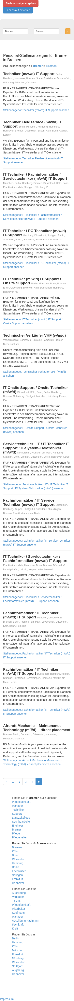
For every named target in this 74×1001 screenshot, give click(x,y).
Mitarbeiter (18, 908)
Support (17, 813)
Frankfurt (17, 879)
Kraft (15, 928)
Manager (17, 805)
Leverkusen (19, 871)
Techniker (18, 809)
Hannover (18, 883)
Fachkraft (17, 924)
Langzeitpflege (21, 817)
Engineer (17, 825)
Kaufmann (18, 912)
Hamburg (17, 863)
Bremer (16, 829)
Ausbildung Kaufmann (25, 920)
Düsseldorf (18, 859)
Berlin (15, 867)
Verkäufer (18, 896)
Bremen (17, 847)
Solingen (17, 875)
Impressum (7, 999)
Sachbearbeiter (21, 821)
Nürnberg (17, 958)
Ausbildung (19, 892)
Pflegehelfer (19, 837)
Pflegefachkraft (21, 801)
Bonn (15, 855)
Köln (15, 851)
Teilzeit (16, 900)
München (17, 950)
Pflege (16, 833)
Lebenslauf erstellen (18, 10)
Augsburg (18, 970)
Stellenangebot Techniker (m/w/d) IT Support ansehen (36, 110)
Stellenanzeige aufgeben (21, 3)
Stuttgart (17, 966)
